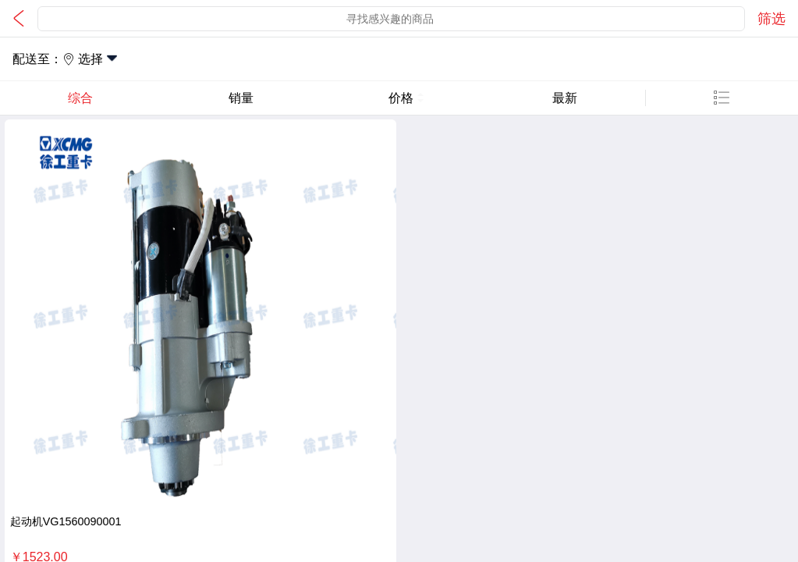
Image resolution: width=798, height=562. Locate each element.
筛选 (771, 19)
